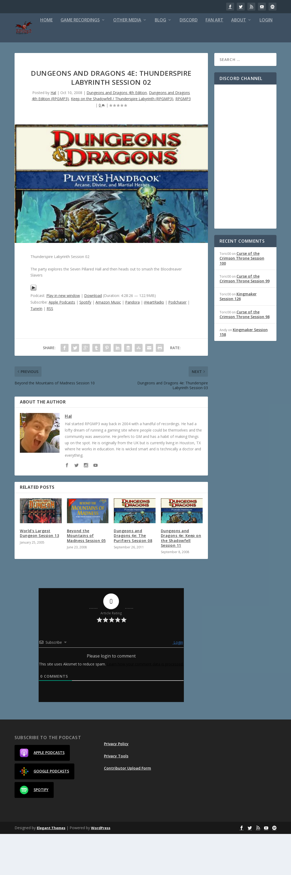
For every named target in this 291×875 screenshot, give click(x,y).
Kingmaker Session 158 (244, 373)
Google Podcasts (44, 812)
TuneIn (36, 349)
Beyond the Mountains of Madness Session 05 (86, 576)
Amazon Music (108, 343)
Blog (138, 61)
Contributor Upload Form (127, 809)
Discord (167, 61)
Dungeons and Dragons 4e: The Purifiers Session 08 (133, 576)
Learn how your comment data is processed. (145, 704)
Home (25, 61)
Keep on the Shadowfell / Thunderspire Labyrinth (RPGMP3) (122, 139)
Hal (53, 133)
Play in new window (63, 336)
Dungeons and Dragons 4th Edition (117, 133)
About (217, 61)
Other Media (106, 61)
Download (93, 336)
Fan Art (193, 61)
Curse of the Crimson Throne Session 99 (245, 319)
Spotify (85, 343)
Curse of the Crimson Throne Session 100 (242, 299)
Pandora (132, 343)
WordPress (100, 869)
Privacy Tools (116, 797)
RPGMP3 (183, 139)
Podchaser (177, 343)
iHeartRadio (154, 343)
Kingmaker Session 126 (238, 337)
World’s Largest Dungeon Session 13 (39, 574)
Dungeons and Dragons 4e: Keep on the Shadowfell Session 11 (181, 579)
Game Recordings (58, 61)
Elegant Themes (51, 869)
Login (244, 61)
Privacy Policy (116, 784)
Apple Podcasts (62, 343)
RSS (50, 349)
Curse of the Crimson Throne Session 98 (245, 355)
